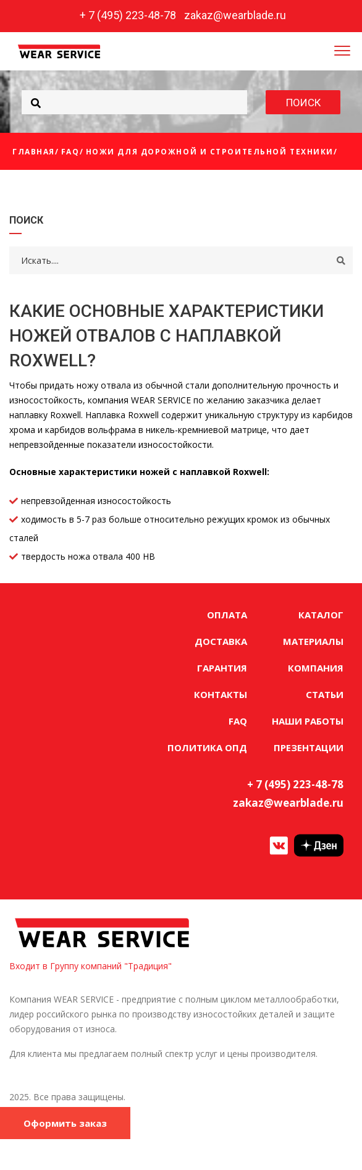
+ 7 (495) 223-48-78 (128, 15)
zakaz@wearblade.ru (235, 15)
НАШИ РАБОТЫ (307, 721)
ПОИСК (303, 102)
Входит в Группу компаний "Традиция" (90, 966)
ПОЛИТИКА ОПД (207, 747)
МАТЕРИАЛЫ (313, 641)
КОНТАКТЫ (220, 694)
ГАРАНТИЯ (222, 668)
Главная (33, 151)
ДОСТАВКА (221, 641)
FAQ (70, 151)
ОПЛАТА (227, 614)
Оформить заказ (65, 1123)
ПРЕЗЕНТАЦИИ (308, 747)
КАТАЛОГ (320, 614)
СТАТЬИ (324, 694)
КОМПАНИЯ (315, 668)
